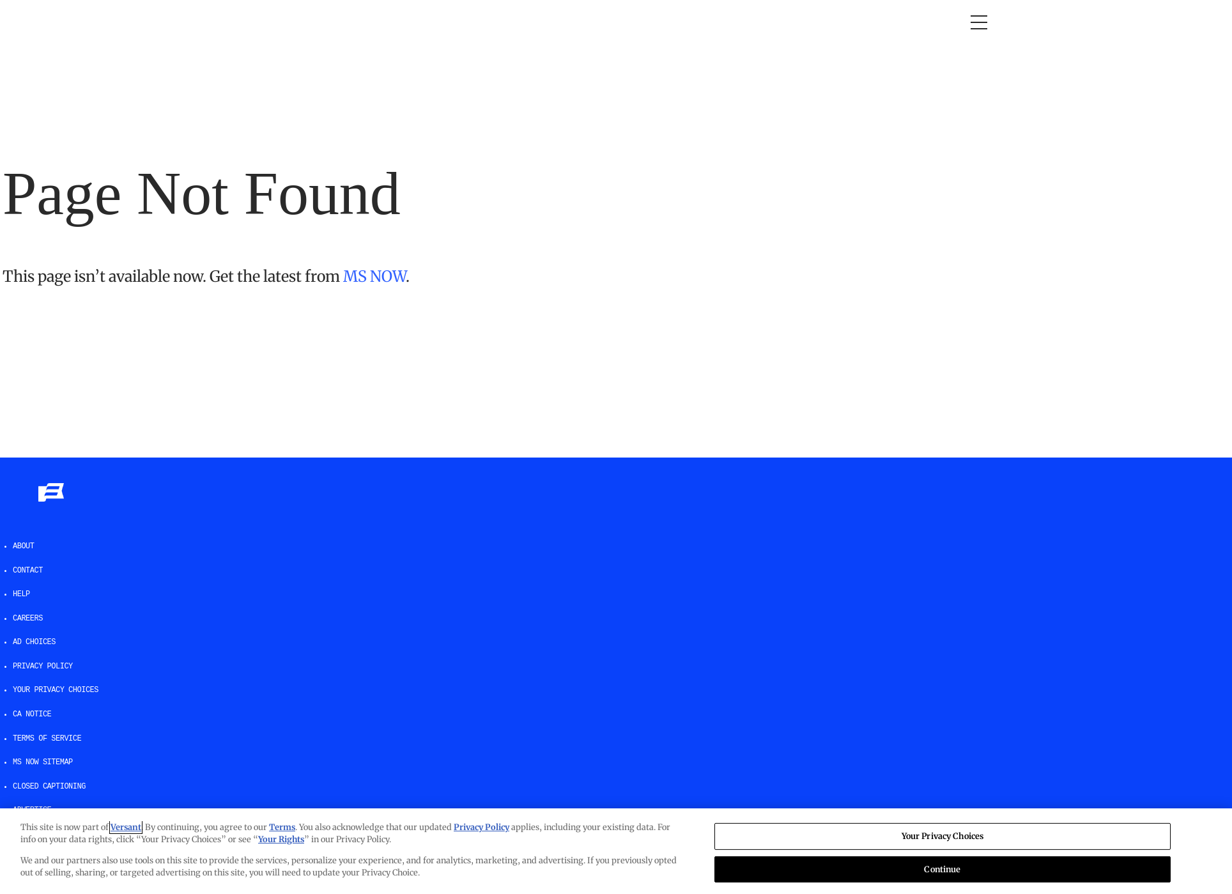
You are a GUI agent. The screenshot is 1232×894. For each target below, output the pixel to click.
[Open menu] (978, 22)
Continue (942, 868)
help (21, 594)
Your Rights (281, 839)
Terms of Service (47, 738)
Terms (282, 827)
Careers (28, 618)
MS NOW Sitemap (43, 762)
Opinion (238, 22)
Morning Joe (305, 22)
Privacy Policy (43, 666)
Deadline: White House (513, 22)
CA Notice (32, 714)
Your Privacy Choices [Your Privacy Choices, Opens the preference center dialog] (943, 836)
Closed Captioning (49, 786)
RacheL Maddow (395, 22)
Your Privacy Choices (55, 690)
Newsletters (705, 22)
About (24, 546)
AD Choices (34, 642)
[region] (616, 851)
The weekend (621, 22)
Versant (126, 827)
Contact (28, 570)
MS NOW (374, 276)
